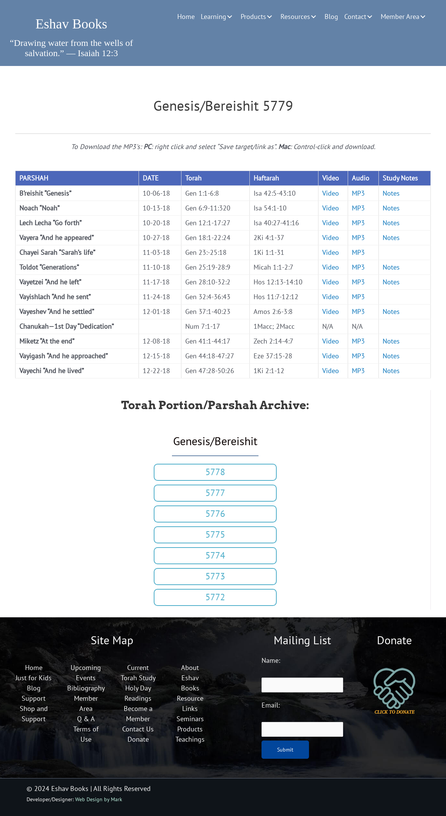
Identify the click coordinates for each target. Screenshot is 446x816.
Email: (271, 705)
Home (34, 667)
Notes (391, 193)
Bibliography (86, 688)
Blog (34, 688)
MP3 (358, 193)
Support (34, 698)
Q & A (86, 718)
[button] (229, 16)
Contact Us (138, 729)
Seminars (190, 718)
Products (190, 729)
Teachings (190, 739)
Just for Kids (34, 677)
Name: (271, 660)
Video (330, 193)
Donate (138, 739)
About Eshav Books (190, 677)
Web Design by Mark (98, 799)
